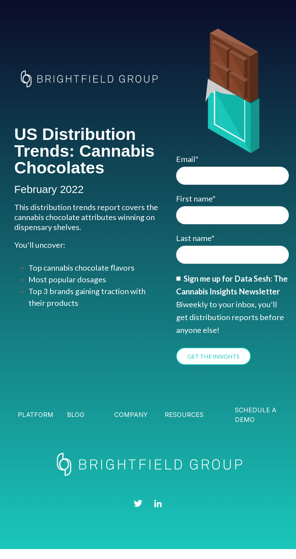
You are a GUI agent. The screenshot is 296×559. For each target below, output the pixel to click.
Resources (184, 414)
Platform (35, 414)
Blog (75, 414)
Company (131, 414)
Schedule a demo (255, 414)
